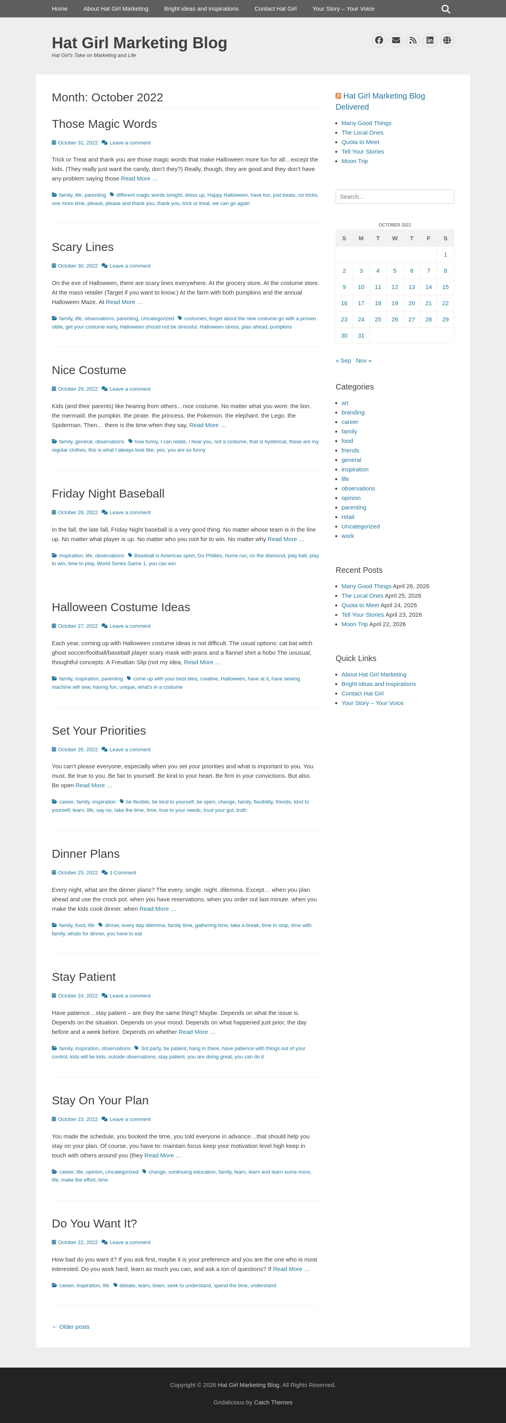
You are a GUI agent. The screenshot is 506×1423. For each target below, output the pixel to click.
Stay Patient (84, 976)
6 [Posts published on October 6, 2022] (411, 270)
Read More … (139, 178)
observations (99, 318)
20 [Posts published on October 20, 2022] (411, 303)
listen (158, 1285)
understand (263, 1285)
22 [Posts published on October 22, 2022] (445, 303)
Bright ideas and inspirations (201, 8)
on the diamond (267, 556)
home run (236, 556)
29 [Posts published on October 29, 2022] (445, 319)
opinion (94, 1172)
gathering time (211, 925)
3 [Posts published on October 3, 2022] (361, 270)
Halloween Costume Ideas (121, 607)
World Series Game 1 (121, 563)
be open (205, 802)
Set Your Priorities (99, 730)
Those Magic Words (104, 123)
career (66, 802)
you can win (162, 563)
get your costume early (91, 327)
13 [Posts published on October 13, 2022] (411, 286)
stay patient (172, 1057)
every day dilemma (143, 925)
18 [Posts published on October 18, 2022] (378, 303)
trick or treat (196, 203)
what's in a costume (160, 687)
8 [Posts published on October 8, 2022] (445, 270)
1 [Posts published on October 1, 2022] (445, 254)
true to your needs (180, 810)
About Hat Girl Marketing (115, 8)
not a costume (230, 442)
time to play (81, 563)
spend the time (230, 1285)
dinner (112, 925)
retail (348, 516)
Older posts (71, 1326)
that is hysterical (267, 442)
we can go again (231, 203)
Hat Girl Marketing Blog (140, 42)
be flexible (137, 802)
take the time (128, 810)
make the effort (78, 1180)
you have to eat (124, 934)
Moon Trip (355, 161)
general (83, 442)
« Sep (343, 360)
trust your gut (219, 810)
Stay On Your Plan (100, 1100)
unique (127, 687)
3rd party (150, 1048)
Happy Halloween (228, 195)
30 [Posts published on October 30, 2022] (344, 335)
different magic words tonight (149, 195)
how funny (146, 442)
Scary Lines (83, 246)
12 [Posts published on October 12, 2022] (395, 286)
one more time (68, 203)
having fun (105, 687)
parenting (95, 195)
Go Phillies (210, 556)
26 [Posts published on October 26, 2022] (395, 319)
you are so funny (187, 450)
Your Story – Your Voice (343, 8)
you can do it (249, 1057)
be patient (175, 1048)
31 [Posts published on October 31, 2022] (361, 335)
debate (128, 1285)
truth (241, 810)
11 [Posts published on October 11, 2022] (378, 286)
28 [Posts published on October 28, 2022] (428, 319)
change (226, 802)
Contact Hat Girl (276, 8)
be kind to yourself (173, 802)
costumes (195, 318)
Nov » (364, 360)
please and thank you (130, 203)
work (348, 535)
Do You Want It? (94, 1223)
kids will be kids (88, 1057)
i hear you (200, 442)
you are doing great (209, 1057)
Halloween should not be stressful (158, 327)
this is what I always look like (121, 450)
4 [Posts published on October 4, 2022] (378, 270)
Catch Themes (273, 1402)
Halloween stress (219, 327)
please (94, 203)
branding (353, 412)
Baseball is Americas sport (164, 556)
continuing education (191, 1172)
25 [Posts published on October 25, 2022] (378, 319)
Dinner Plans (86, 853)
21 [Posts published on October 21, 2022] (428, 303)
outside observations (131, 1057)
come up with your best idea (165, 679)
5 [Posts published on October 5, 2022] (394, 270)
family (65, 195)
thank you (168, 203)
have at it (258, 679)
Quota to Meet (360, 142)
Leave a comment (130, 143)
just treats (284, 195)
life (78, 195)
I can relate (173, 442)
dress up (195, 195)
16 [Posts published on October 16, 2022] (344, 303)
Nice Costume (89, 369)
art (345, 402)
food (80, 925)
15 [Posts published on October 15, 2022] (445, 286)
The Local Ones (362, 132)
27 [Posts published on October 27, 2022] (411, 319)
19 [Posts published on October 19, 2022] (395, 303)
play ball (297, 556)
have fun (260, 195)
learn (78, 810)
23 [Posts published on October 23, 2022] (344, 319)
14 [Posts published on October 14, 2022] (428, 286)
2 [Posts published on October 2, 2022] (344, 270)
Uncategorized (157, 318)
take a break (244, 925)
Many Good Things (366, 123)
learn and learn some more (279, 1172)
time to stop (275, 925)
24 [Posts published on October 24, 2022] (361, 319)
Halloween (233, 679)
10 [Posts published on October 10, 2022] (361, 286)
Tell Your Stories (363, 151)
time (152, 810)
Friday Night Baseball (108, 493)
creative (209, 679)
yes (160, 450)
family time (180, 925)
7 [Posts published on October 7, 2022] (428, 270)
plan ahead (254, 327)
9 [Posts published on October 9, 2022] (344, 286)
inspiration (71, 556)
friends (283, 802)
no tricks (307, 195)
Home (60, 8)
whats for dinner (86, 934)
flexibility (263, 802)
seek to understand (189, 1285)
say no (103, 810)
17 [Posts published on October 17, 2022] (361, 303)
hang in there (204, 1048)
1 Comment (123, 873)
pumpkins (281, 327)
